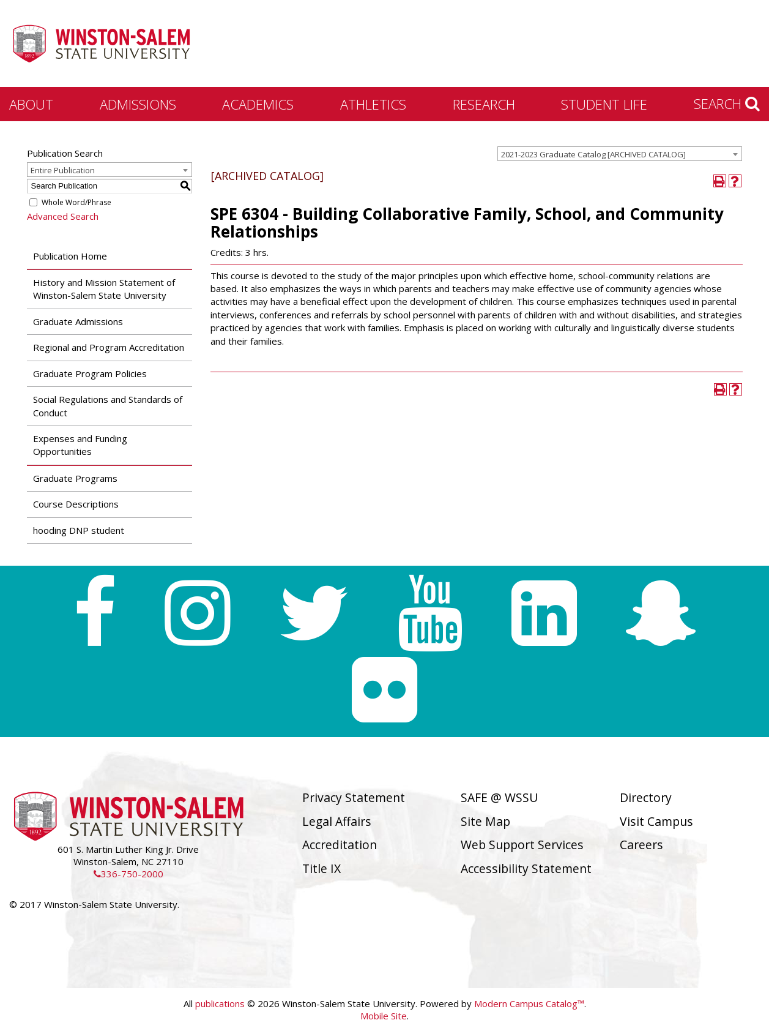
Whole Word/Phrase (76, 202)
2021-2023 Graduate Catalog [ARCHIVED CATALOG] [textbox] (593, 154)
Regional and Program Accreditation (108, 347)
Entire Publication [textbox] (63, 170)
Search (727, 103)
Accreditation (339, 844)
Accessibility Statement (526, 868)
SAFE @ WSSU (499, 797)
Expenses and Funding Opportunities (80, 444)
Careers (641, 844)
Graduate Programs (75, 478)
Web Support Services (522, 844)
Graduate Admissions (78, 321)
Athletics (373, 104)
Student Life (604, 104)
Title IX (321, 868)
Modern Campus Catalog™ (529, 1003)
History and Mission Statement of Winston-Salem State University (104, 288)
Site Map (485, 821)
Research (484, 104)
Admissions (138, 104)
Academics (258, 104)
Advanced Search (62, 216)
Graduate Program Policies (90, 373)
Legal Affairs (336, 821)
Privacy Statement (353, 797)
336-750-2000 (128, 874)
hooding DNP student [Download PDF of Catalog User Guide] (78, 530)
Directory (646, 797)
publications (220, 1003)
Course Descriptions (76, 504)
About (31, 104)
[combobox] (619, 153)
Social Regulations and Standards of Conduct (107, 405)
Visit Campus (656, 821)
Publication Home (70, 256)
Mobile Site (383, 1016)
